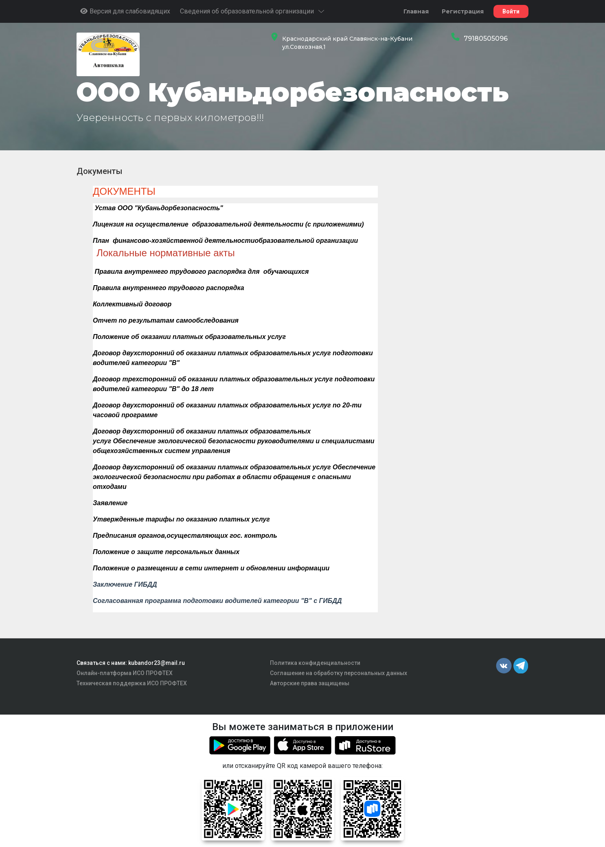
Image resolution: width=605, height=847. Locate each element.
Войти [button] (511, 11)
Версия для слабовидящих (125, 11)
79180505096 (486, 38)
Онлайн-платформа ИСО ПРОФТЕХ (125, 673)
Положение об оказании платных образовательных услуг (189, 336)
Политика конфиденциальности (315, 663)
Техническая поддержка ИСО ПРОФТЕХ (132, 683)
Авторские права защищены (309, 683)
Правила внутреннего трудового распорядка (168, 287)
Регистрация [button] (463, 11)
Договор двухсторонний (133, 431)
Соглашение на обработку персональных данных (338, 673)
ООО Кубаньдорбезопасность (293, 92)
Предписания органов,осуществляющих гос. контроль (185, 535)
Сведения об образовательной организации (252, 11)
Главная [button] (416, 11)
